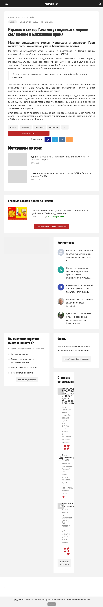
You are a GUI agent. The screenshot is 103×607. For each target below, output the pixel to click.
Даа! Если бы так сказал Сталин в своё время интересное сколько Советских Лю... (78, 318)
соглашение (39, 127)
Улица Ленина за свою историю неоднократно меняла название (74, 348)
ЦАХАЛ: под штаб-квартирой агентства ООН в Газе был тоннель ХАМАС (61, 175)
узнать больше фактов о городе (76, 359)
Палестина (26, 127)
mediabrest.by (51, 4)
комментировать (28, 133)
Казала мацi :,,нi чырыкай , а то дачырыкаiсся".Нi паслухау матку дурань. (80, 288)
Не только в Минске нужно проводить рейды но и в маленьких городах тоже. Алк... (79, 255)
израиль (13, 127)
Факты (62, 339)
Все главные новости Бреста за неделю (51, 226)
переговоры (53, 127)
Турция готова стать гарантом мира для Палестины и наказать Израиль (60, 158)
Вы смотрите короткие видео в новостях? (23, 341)
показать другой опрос (27, 380)
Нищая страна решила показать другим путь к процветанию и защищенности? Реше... (78, 273)
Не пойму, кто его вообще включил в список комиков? (79, 302)
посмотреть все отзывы (64, 563)
